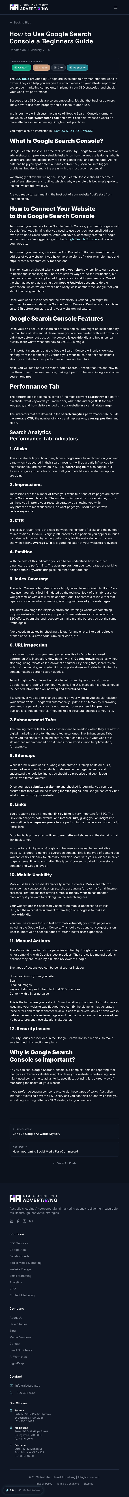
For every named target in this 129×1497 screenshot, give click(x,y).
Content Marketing (22, 1295)
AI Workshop (18, 1356)
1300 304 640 (25, 1393)
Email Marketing (20, 1276)
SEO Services (19, 1243)
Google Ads (18, 1250)
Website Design (20, 1269)
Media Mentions (20, 1337)
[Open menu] (115, 7)
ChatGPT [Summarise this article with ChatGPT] (21, 67)
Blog (13, 1330)
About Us (16, 1317)
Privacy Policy (44, 1483)
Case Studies (18, 1324)
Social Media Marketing (26, 1263)
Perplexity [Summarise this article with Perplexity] (77, 67)
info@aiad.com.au (27, 1385)
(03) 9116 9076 (24, 1438)
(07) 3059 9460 (24, 1455)
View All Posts (64, 1163)
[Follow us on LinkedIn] (11, 1221)
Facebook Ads (19, 1256)
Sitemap (88, 1483)
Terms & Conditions (68, 1483)
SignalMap (17, 1363)
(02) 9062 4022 (24, 1421)
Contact (15, 1343)
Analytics (16, 1282)
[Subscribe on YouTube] (31, 1221)
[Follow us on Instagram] (24, 1221)
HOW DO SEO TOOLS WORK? (73, 131)
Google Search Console (80, 239)
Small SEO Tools (21, 1350)
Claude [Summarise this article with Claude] (41, 67)
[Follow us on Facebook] (18, 1221)
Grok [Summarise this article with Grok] (58, 67)
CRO (13, 1289)
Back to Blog (20, 22)
